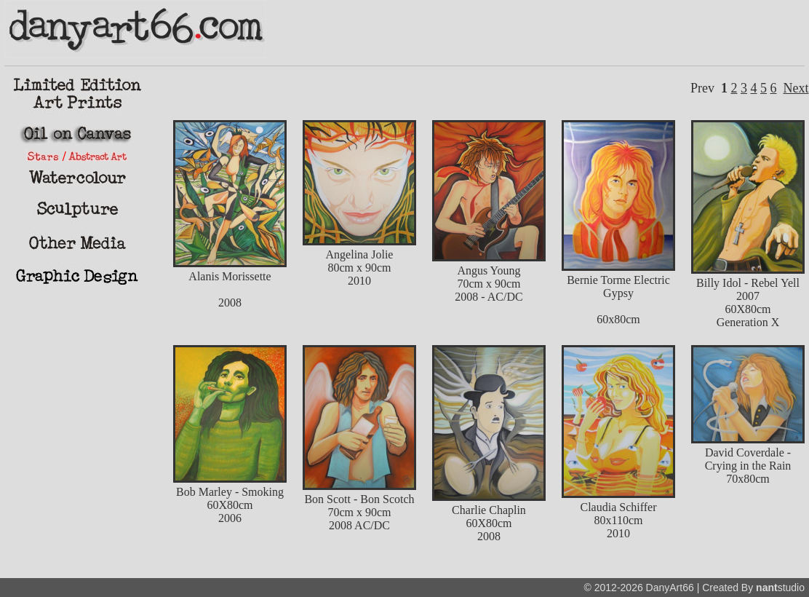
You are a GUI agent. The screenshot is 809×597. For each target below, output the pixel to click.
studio (780, 587)
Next (796, 88)
